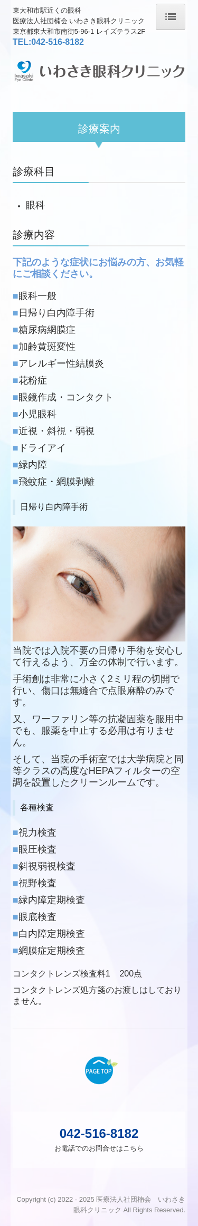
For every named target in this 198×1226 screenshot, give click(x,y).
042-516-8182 (57, 41)
